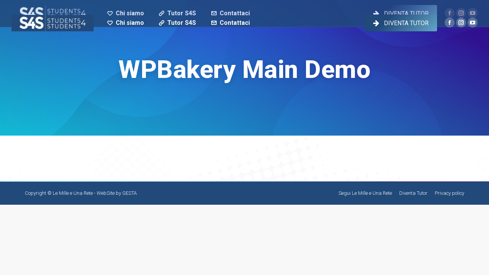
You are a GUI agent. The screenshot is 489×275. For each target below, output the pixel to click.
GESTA (129, 193)
